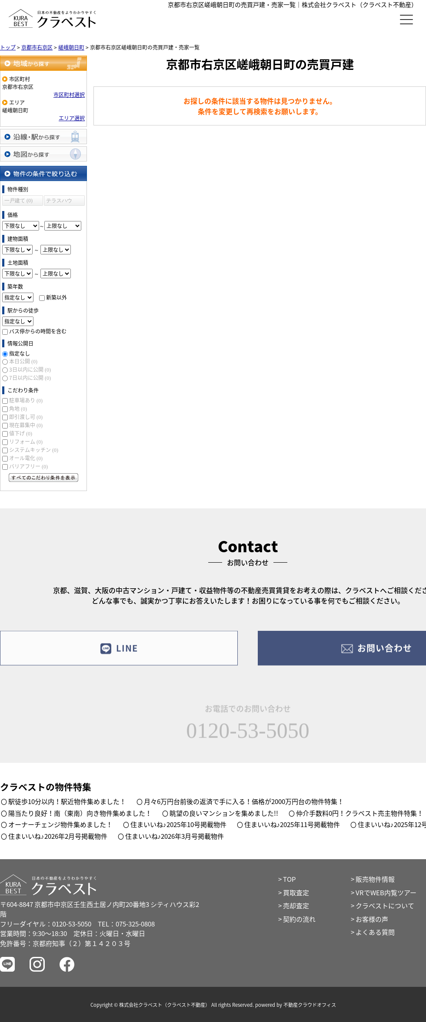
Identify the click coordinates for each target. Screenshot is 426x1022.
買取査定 (296, 892)
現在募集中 (26, 425)
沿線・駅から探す (43, 136)
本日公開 (23, 361)
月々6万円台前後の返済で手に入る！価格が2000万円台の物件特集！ (244, 801)
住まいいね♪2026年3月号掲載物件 (174, 836)
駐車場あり (26, 400)
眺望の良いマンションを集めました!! (224, 813)
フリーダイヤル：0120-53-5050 (45, 924)
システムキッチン (33, 450)
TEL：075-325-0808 (126, 924)
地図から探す (43, 154)
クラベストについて (385, 905)
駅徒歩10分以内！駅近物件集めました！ (67, 801)
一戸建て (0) (18, 201)
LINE (119, 653)
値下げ (20, 433)
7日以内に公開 (30, 378)
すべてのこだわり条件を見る (43, 477)
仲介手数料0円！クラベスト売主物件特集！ (359, 813)
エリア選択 (72, 118)
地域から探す (43, 63)
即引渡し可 (26, 417)
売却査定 (296, 905)
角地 (18, 408)
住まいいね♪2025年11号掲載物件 (292, 824)
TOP (289, 879)
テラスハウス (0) (59, 202)
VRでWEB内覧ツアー (386, 892)
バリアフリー (28, 466)
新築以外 (56, 297)
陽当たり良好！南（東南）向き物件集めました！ (80, 813)
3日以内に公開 (30, 369)
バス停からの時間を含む (38, 331)
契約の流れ (299, 919)
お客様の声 (372, 919)
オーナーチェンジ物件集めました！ (60, 824)
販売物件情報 (375, 879)
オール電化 (26, 458)
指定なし (19, 353)
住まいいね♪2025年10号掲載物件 (178, 824)
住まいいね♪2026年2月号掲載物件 (57, 836)
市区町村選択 (69, 95)
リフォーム (26, 441)
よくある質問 (375, 932)
